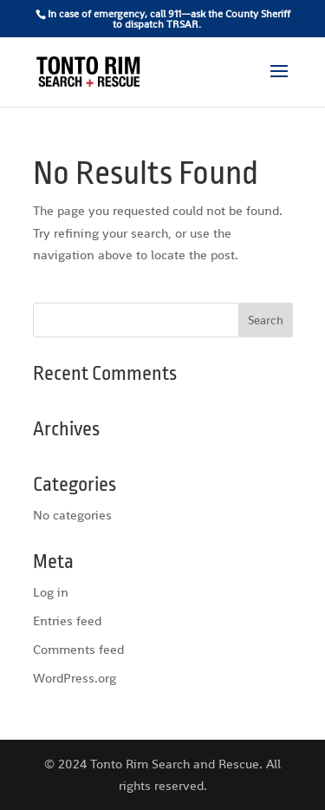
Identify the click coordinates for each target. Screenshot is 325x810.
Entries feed (67, 620)
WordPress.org (74, 678)
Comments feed (78, 649)
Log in (50, 592)
